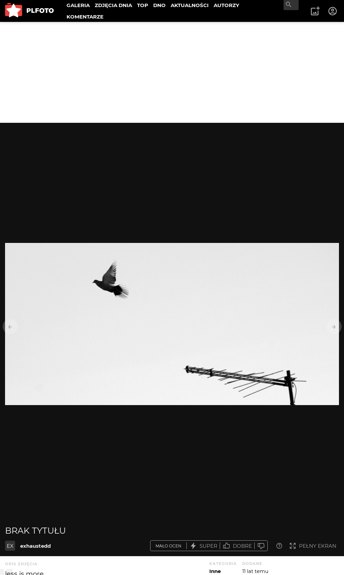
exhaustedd (35, 546)
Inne (215, 571)
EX (10, 546)
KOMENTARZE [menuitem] (85, 16)
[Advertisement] (172, 72)
